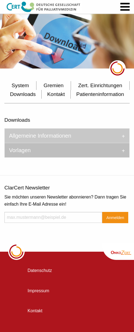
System (20, 85)
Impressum (38, 290)
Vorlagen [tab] (20, 150)
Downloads (23, 94)
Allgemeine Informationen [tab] (40, 136)
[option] (67, 41)
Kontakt (56, 94)
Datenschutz (40, 270)
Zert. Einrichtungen (100, 85)
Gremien (54, 85)
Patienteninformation (100, 94)
